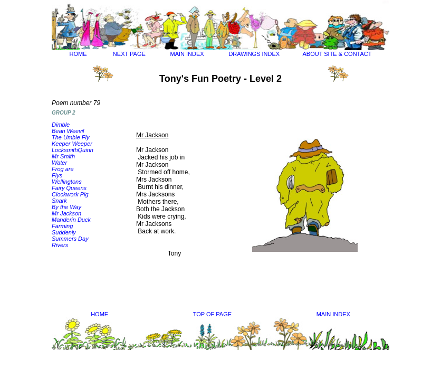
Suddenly (64, 232)
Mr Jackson (66, 213)
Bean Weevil (68, 131)
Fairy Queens (69, 188)
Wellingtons (67, 181)
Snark (59, 200)
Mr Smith (63, 156)
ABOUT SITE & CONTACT (336, 54)
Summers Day (70, 238)
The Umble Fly (71, 137)
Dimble (61, 124)
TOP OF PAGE (212, 314)
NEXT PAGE (129, 54)
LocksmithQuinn (72, 150)
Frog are (63, 169)
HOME (78, 54)
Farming (62, 226)
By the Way (66, 207)
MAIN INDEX (187, 54)
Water (59, 162)
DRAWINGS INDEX (254, 54)
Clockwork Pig (70, 194)
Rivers (60, 245)
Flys (57, 175)
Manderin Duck (71, 219)
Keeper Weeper (72, 143)
